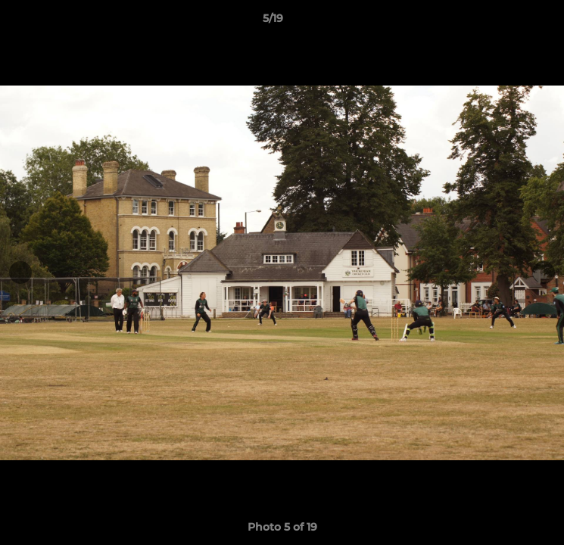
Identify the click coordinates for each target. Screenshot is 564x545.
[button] (509, 22)
